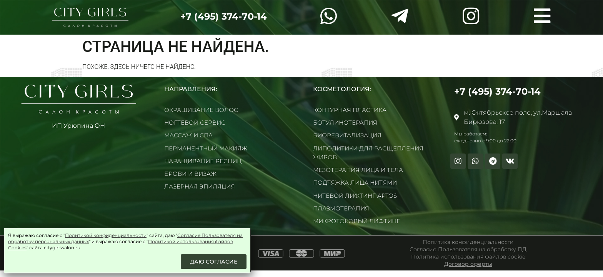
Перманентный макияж (205, 148)
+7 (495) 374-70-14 (223, 16)
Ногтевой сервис (194, 122)
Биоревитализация (347, 135)
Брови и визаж (190, 173)
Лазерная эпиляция (199, 186)
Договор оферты (468, 263)
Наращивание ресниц (203, 161)
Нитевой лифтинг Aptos (355, 195)
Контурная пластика (349, 109)
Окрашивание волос (201, 109)
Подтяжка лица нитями (355, 182)
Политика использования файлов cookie (468, 256)
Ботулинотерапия (345, 122)
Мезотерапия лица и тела (358, 170)
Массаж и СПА (188, 135)
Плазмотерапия (341, 208)
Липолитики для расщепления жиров (368, 153)
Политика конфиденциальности (468, 242)
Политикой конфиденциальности (106, 235)
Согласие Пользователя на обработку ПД (468, 249)
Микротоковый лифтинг (356, 221)
